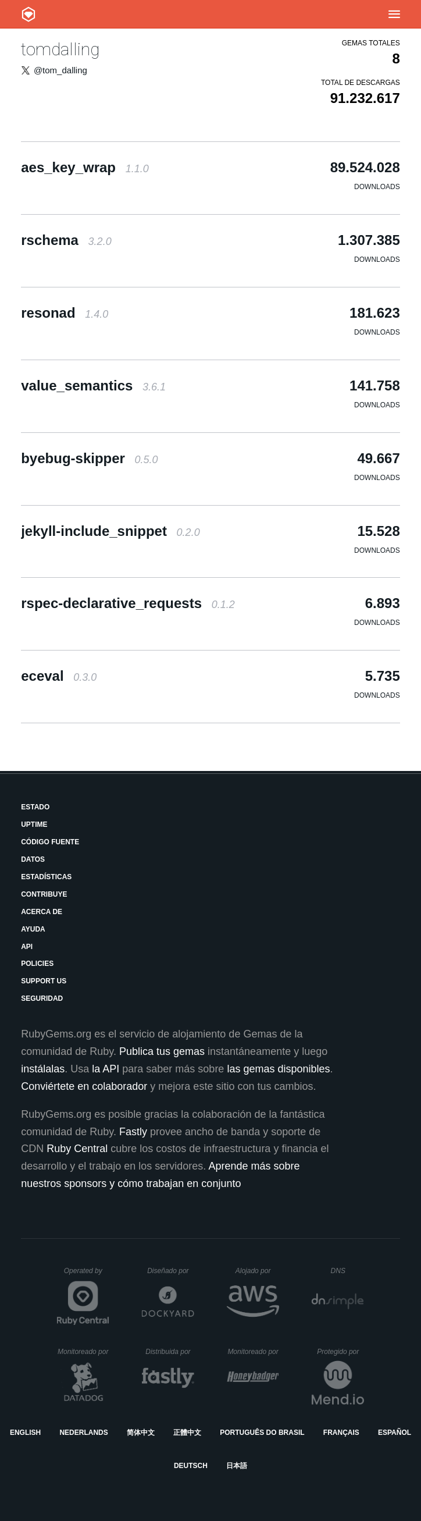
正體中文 (187, 1432)
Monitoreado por (83, 1352)
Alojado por (257, 1271)
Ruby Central (77, 1148)
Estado (35, 807)
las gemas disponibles (278, 1069)
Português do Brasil (262, 1432)
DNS (348, 1271)
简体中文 (141, 1432)
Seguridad (42, 998)
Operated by (86, 1275)
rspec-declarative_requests (128, 603)
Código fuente (50, 842)
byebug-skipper (89, 458)
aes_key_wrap (85, 167)
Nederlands (83, 1432)
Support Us (43, 981)
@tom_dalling (60, 70)
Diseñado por (170, 1271)
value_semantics (93, 385)
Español (394, 1432)
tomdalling (60, 49)
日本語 (236, 1466)
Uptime (34, 824)
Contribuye (44, 894)
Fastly (133, 1132)
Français (341, 1432)
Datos (33, 859)
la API (105, 1069)
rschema (66, 240)
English (25, 1432)
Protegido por (340, 1352)
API (27, 947)
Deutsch (191, 1466)
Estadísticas (46, 877)
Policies (37, 963)
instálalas (43, 1069)
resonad (64, 313)
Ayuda (33, 929)
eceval (59, 676)
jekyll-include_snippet (110, 531)
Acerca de (41, 912)
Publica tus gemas (162, 1051)
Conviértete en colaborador (84, 1086)
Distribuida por (169, 1352)
